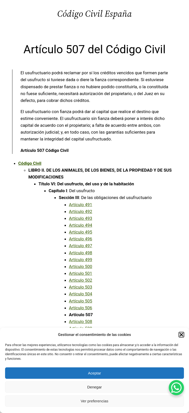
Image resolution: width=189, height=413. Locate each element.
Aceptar (94, 373)
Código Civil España (94, 13)
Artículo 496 (80, 238)
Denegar (94, 387)
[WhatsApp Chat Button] (176, 387)
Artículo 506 (80, 307)
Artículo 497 (80, 245)
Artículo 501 (80, 273)
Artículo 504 (80, 293)
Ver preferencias (94, 401)
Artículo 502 (80, 280)
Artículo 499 (80, 259)
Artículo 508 (80, 321)
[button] (181, 334)
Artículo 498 (80, 252)
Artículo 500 (80, 266)
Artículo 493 (80, 218)
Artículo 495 (80, 232)
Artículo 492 (80, 211)
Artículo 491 (80, 204)
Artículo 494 (80, 225)
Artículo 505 (80, 300)
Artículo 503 (80, 287)
